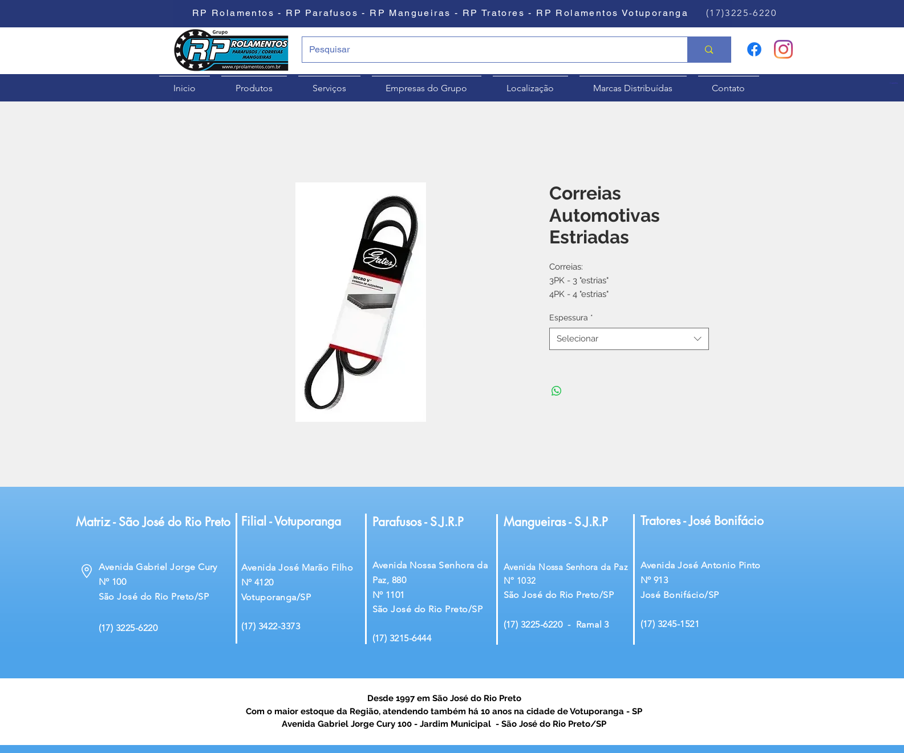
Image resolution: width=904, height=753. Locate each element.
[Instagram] (783, 49)
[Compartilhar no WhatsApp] (557, 391)
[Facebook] (754, 49)
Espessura (571, 317)
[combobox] (629, 339)
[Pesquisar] (486, 49)
